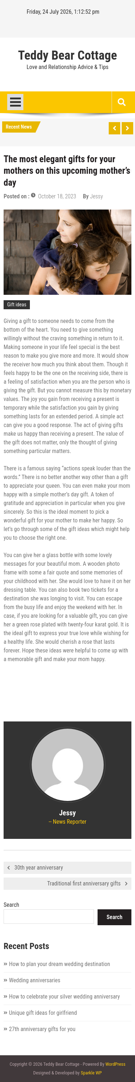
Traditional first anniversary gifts (84, 883)
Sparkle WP (91, 1072)
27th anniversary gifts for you (42, 1029)
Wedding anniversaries (34, 980)
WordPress (115, 1064)
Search (11, 904)
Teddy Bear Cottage (67, 55)
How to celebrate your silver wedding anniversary (64, 996)
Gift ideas (16, 304)
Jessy (96, 196)
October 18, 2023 (57, 196)
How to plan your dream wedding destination (59, 964)
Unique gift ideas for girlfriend (43, 1012)
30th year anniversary (38, 867)
